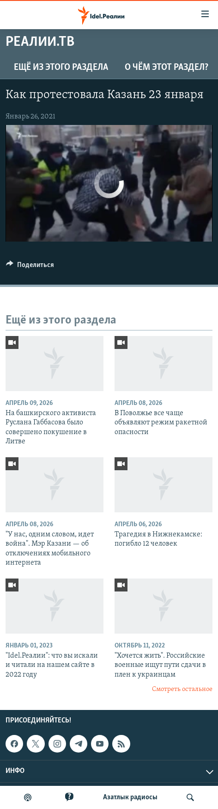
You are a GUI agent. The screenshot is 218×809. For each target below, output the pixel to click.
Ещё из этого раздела (61, 67)
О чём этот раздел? (166, 67)
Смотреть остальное (182, 689)
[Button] (30, 267)
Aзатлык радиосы (130, 797)
